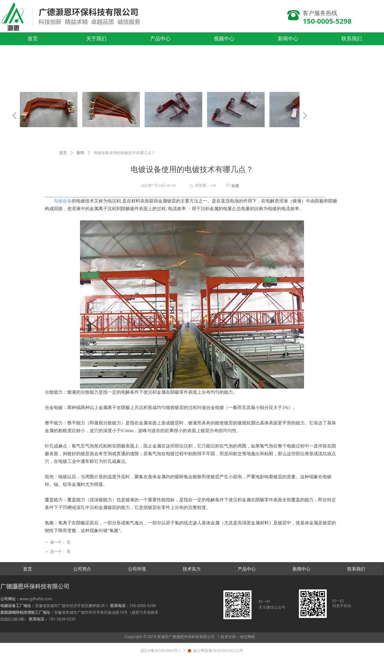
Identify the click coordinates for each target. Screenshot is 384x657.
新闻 (80, 153)
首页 (63, 153)
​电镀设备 (63, 201)
